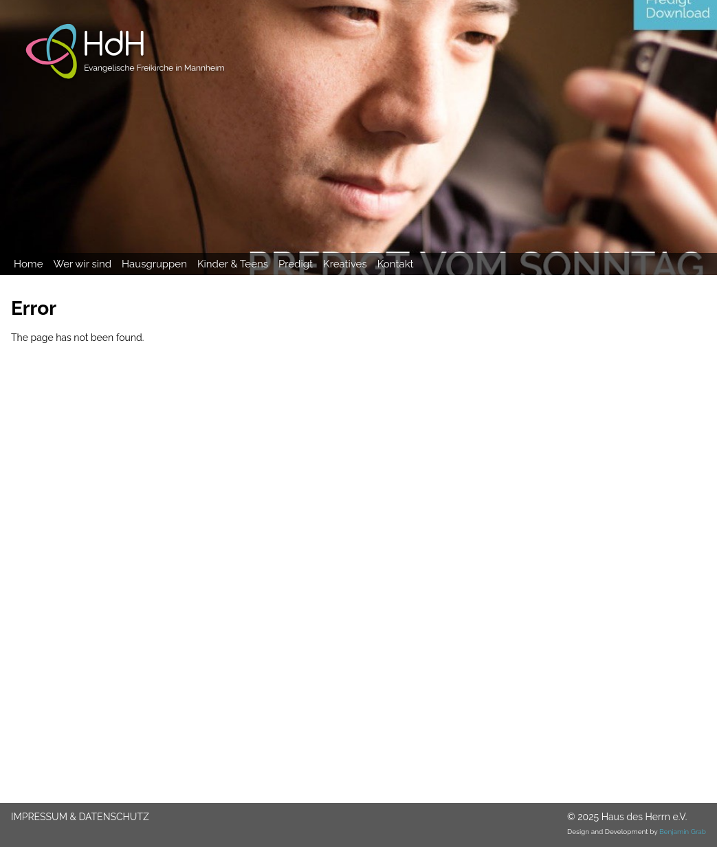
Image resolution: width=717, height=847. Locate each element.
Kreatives (345, 264)
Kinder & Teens (232, 264)
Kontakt (395, 264)
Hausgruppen (154, 264)
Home (28, 264)
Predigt (295, 264)
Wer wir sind (82, 264)
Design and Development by (636, 831)
